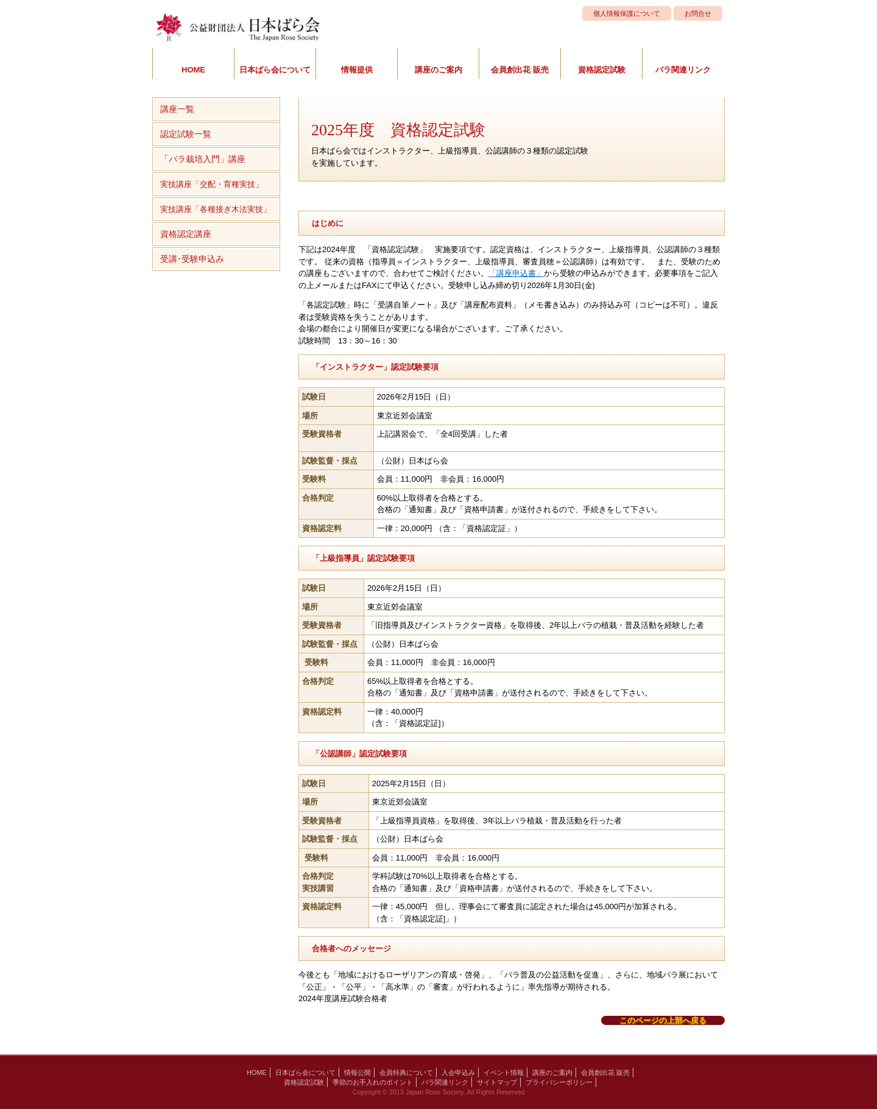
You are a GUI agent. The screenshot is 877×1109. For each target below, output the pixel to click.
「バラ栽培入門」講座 (202, 159)
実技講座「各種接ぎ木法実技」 (215, 209)
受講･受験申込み (192, 259)
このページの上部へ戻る (662, 1020)
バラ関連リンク (683, 69)
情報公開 (357, 1072)
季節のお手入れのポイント (373, 1082)
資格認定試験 (601, 69)
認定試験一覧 (185, 134)
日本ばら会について (275, 69)
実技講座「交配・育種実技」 (211, 184)
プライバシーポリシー (559, 1082)
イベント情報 (504, 1072)
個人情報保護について (626, 13)
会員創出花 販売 (520, 69)
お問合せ (698, 13)
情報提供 (357, 69)
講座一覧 (177, 109)
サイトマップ (497, 1082)
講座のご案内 (438, 69)
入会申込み (458, 1072)
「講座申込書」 (516, 273)
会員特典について (406, 1072)
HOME (193, 69)
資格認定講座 (185, 234)
